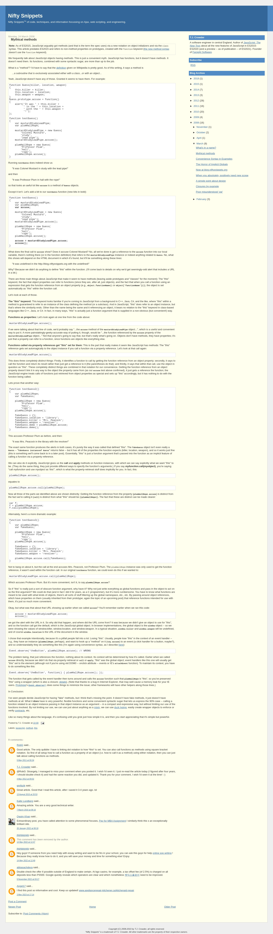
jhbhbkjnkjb (23, 834)
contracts (20, 710)
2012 (197, 100)
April (199, 137)
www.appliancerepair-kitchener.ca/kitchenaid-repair (106, 889)
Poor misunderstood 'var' (209, 191)
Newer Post (14, 906)
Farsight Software (202, 52)
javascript (20, 727)
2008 (197, 122)
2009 (197, 117)
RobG (20, 744)
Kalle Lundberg (25, 800)
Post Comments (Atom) (36, 913)
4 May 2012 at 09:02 (25, 778)
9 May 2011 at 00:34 (25, 760)
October (201, 132)
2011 (197, 106)
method (29, 727)
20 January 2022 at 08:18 (27, 828)
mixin (97, 706)
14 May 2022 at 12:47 (26, 842)
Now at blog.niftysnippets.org (211, 169)
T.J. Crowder (24, 766)
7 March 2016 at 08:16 (26, 809)
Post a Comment (17, 901)
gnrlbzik (21, 785)
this (35, 727)
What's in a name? (206, 147)
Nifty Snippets (25, 16)
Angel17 (21, 885)
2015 (197, 84)
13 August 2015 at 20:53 (27, 794)
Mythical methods (24, 39)
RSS (193, 65)
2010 (197, 111)
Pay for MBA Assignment (112, 820)
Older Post (170, 906)
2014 (197, 89)
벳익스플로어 (132, 874)
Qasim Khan (23, 815)
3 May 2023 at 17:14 (25, 894)
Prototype (21, 684)
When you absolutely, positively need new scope (222, 175)
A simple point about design (211, 180)
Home (92, 906)
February (202, 199)
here (121, 644)
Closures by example (207, 186)
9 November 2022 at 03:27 (28, 879)
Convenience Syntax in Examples (214, 158)
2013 (197, 95)
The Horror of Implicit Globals (212, 164)
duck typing (120, 706)
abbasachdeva (25, 866)
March (200, 143)
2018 (197, 78)
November (203, 127)
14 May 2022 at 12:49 (26, 860)
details (62, 681)
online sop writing (162, 852)
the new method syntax (156, 48)
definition (61, 67)
